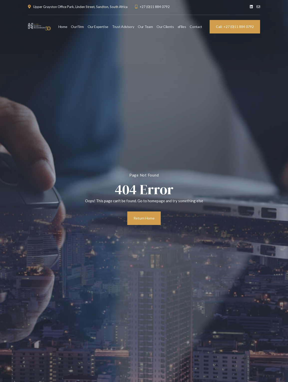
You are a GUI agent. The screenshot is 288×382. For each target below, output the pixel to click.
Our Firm (77, 26)
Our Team (145, 26)
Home (62, 26)
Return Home (144, 218)
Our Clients (165, 26)
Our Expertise (98, 26)
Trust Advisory (123, 26)
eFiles (182, 26)
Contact (196, 26)
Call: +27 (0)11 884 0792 (235, 26)
